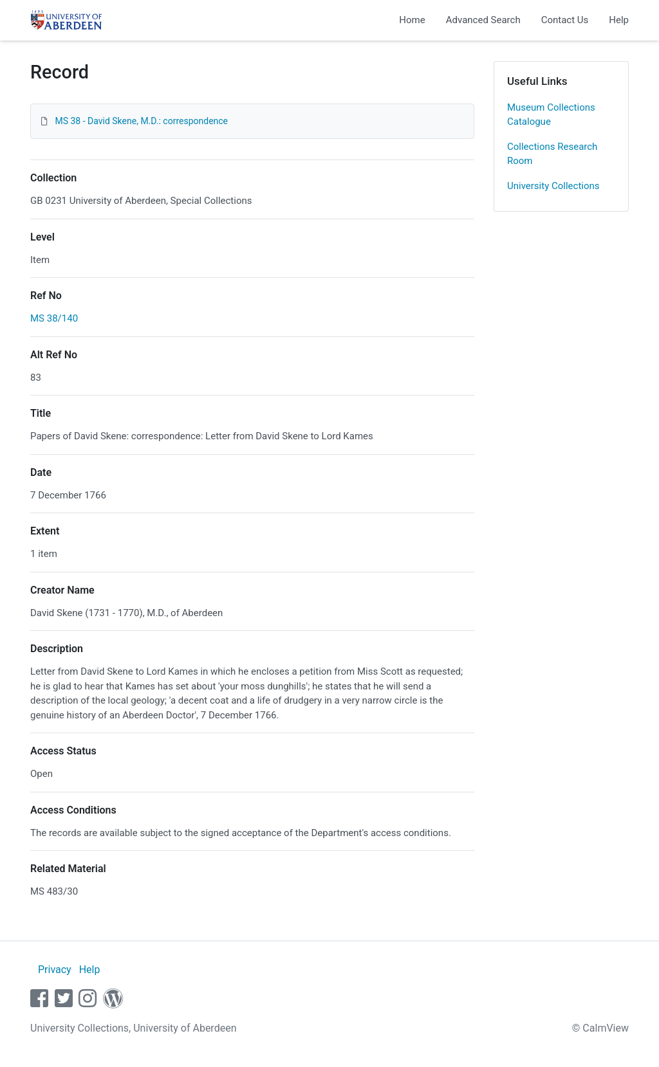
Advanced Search (483, 20)
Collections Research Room (552, 154)
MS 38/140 (54, 318)
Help (619, 20)
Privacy (54, 969)
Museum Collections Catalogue (551, 115)
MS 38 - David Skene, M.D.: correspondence (141, 121)
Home (412, 20)
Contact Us (565, 20)
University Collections (553, 186)
